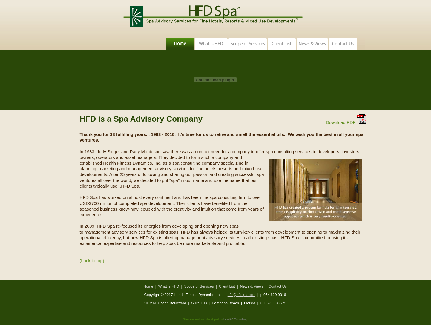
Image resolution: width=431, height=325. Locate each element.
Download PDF (346, 122)
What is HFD (168, 286)
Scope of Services (199, 286)
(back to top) (92, 260)
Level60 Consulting (235, 319)
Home (148, 286)
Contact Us (278, 286)
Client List (227, 286)
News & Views (251, 286)
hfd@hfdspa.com (241, 295)
